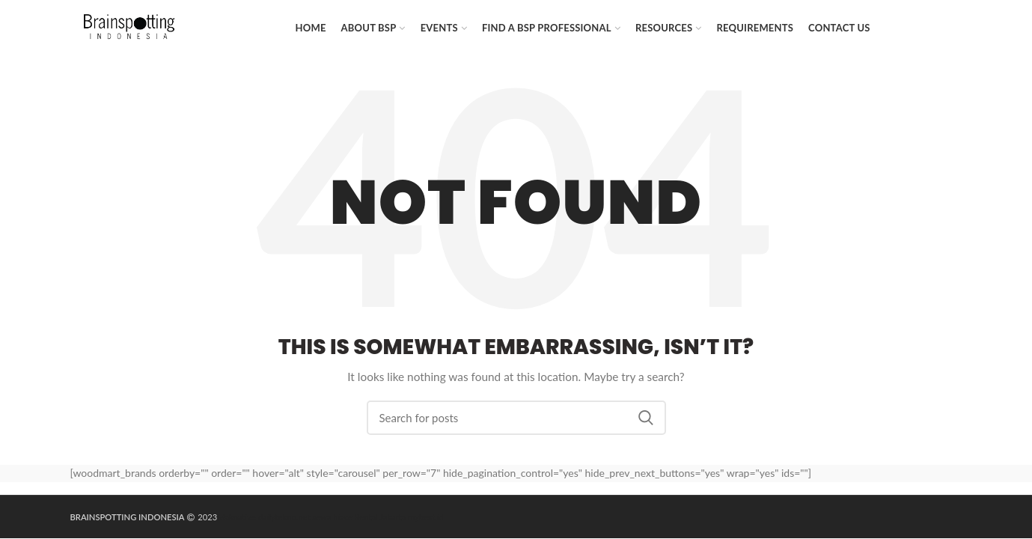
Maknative (236, 517)
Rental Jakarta (380, 517)
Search (646, 418)
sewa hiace (332, 517)
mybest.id (425, 517)
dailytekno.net (284, 517)
